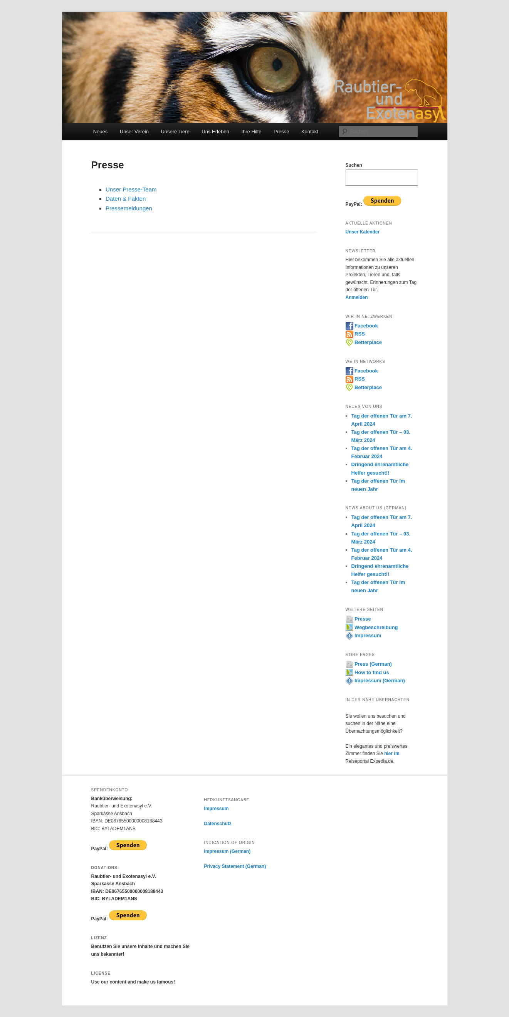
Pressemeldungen (129, 208)
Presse (281, 131)
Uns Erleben (215, 131)
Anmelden (357, 297)
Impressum (363, 635)
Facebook (362, 326)
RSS (355, 334)
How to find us (367, 672)
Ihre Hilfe (251, 131)
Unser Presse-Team (131, 189)
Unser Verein (134, 131)
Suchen (354, 165)
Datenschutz (217, 823)
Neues (100, 131)
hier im (391, 753)
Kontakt (309, 131)
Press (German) (369, 664)
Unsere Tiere (175, 131)
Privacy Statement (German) (235, 866)
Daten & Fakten (126, 198)
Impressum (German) (375, 680)
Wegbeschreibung (372, 627)
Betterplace (364, 342)
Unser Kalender (363, 232)
